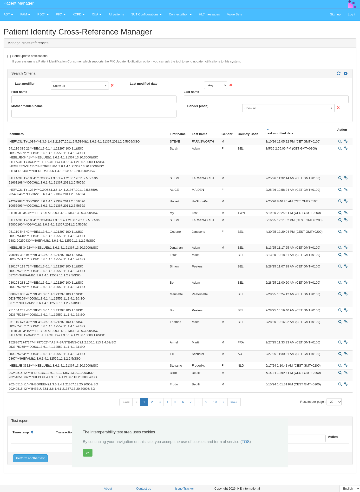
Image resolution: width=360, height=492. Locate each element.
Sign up (335, 14)
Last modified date (143, 83)
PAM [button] (25, 14)
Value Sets (234, 14)
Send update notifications (124, 59)
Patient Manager (19, 3)
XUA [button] (96, 14)
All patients (116, 14)
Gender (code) (198, 106)
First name (19, 92)
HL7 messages (209, 14)
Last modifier (25, 83)
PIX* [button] (60, 14)
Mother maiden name (27, 106)
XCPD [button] (79, 14)
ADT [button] (8, 14)
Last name (191, 92)
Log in (352, 14)
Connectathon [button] (180, 14)
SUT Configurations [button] (146, 14)
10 (214, 402)
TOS (246, 442)
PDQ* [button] (43, 14)
